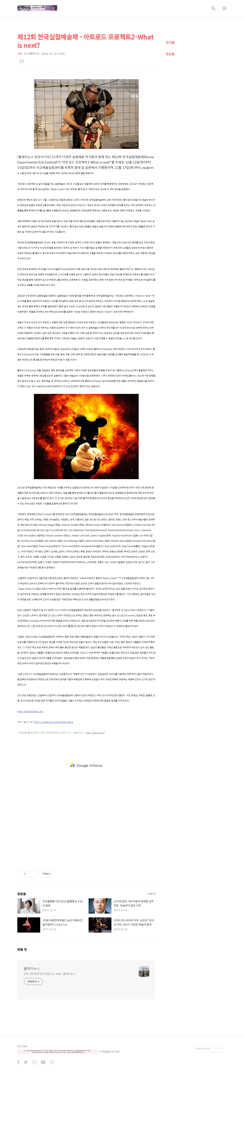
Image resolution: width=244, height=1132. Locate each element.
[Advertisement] (86, 102)
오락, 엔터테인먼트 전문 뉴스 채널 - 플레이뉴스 (49, 1027)
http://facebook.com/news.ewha (53, 775)
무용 (19, 54)
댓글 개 (22, 1002)
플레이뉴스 (32, 1022)
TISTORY (22, 1100)
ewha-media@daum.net (30, 764)
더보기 (151, 947)
